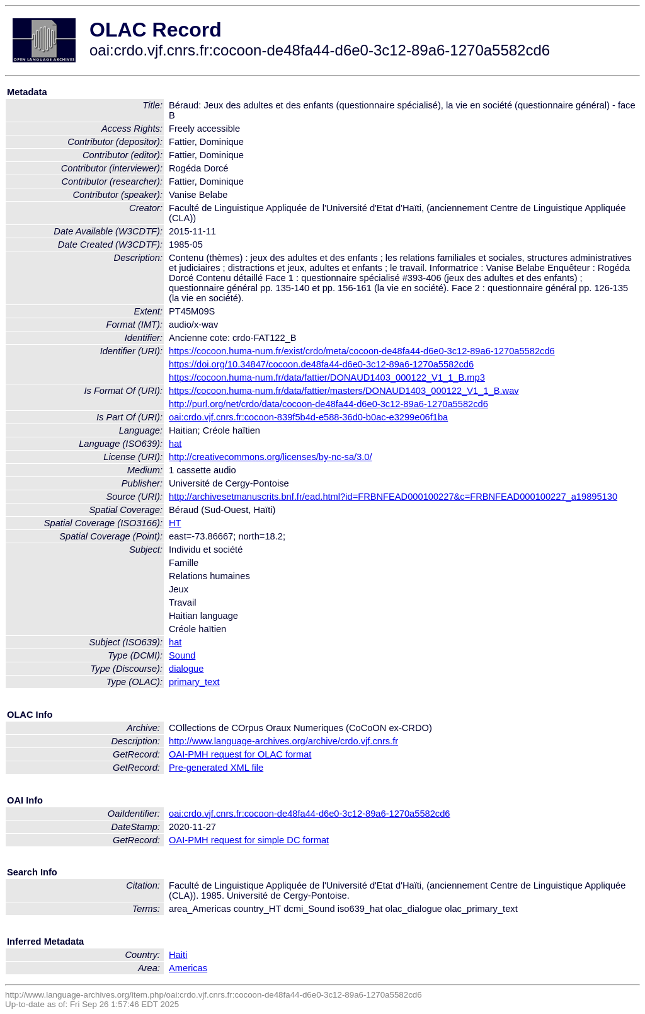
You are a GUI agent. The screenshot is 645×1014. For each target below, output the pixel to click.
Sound (182, 655)
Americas (188, 968)
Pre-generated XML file (216, 768)
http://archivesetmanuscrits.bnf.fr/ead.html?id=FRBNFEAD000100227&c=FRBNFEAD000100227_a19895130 (393, 497)
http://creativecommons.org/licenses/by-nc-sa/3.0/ (270, 457)
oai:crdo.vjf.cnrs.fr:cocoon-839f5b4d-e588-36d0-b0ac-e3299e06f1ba (308, 417)
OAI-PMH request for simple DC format (249, 840)
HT (175, 523)
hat (175, 444)
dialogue (186, 669)
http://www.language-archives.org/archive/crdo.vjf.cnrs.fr (283, 741)
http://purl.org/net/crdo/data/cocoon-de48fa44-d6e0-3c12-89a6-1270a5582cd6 (328, 404)
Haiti (178, 955)
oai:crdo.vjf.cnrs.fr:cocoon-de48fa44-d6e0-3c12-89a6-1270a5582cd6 (309, 814)
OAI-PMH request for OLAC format (240, 754)
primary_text (194, 682)
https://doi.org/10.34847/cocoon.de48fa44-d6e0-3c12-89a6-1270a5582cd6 (321, 364)
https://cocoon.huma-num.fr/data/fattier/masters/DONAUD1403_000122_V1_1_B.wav (344, 391)
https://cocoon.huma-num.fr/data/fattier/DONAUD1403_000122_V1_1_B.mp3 (327, 377)
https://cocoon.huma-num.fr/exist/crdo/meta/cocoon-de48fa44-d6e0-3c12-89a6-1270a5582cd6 (362, 351)
